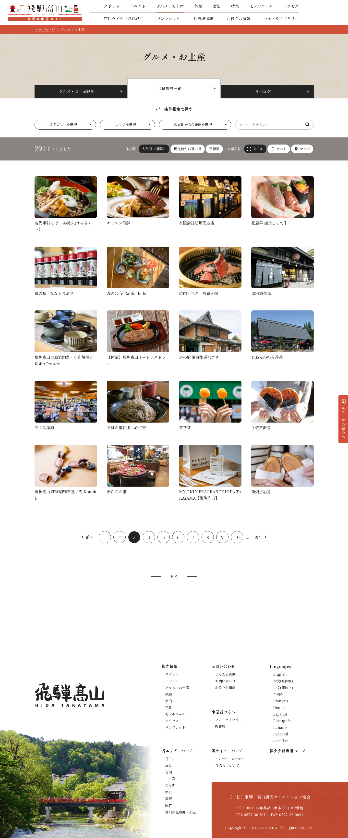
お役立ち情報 (238, 18)
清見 (168, 765)
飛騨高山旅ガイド (45, 12)
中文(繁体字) (283, 680)
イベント (138, 6)
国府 (168, 805)
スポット (112, 6)
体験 (198, 6)
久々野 (170, 785)
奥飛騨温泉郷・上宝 (180, 812)
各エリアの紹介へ (343, 422)
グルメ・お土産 (170, 6)
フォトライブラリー (281, 18)
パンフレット (168, 18)
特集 (235, 6)
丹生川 (170, 758)
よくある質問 (225, 674)
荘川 (168, 772)
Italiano (280, 727)
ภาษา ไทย (280, 740)
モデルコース (261, 6)
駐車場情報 (203, 18)
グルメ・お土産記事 (76, 91)
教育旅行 (222, 726)
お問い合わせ (225, 680)
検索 (307, 125)
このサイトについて (230, 758)
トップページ (45, 29)
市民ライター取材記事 (123, 18)
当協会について (227, 765)
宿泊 (217, 6)
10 (237, 537)
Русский (280, 734)
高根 (168, 798)
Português (282, 720)
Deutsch (280, 707)
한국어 (278, 694)
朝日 (168, 791)
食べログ (263, 91)
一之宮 (170, 778)
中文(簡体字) (283, 687)
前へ (90, 537)
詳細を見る (66, 205)
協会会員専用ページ (287, 751)
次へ (258, 537)
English (280, 674)
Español (280, 714)
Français (280, 700)
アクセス (291, 6)
